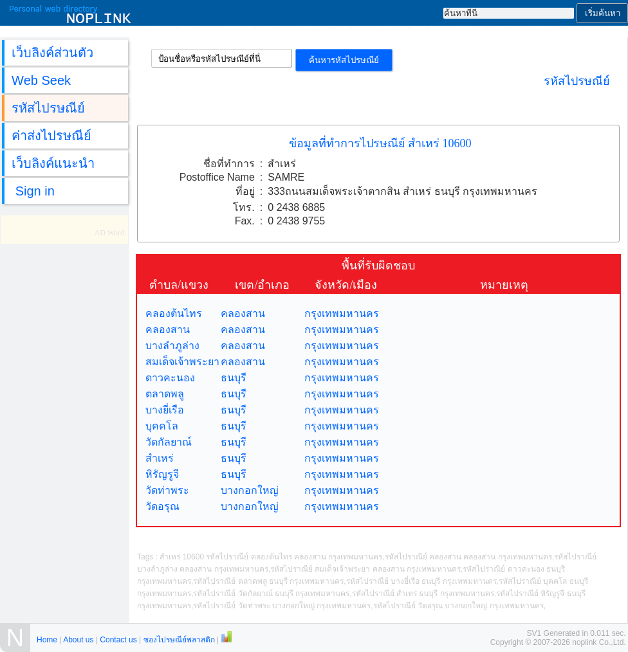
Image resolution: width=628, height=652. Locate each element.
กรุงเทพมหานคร (341, 313)
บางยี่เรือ (164, 409)
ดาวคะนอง (170, 377)
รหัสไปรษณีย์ (577, 81)
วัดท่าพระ (167, 490)
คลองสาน (243, 313)
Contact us (118, 639)
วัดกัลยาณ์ (168, 442)
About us (78, 639)
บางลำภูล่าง (172, 345)
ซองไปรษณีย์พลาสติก (179, 639)
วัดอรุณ (162, 506)
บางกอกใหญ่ (250, 490)
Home (47, 639)
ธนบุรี (233, 377)
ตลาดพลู (164, 393)
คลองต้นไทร (173, 313)
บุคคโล (161, 426)
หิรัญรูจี (162, 474)
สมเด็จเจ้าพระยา (182, 361)
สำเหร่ (159, 458)
